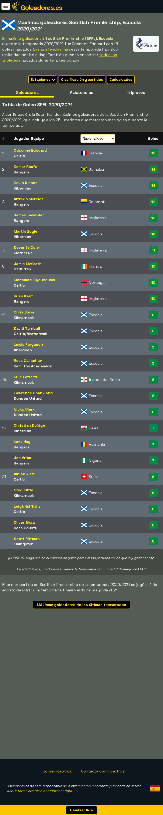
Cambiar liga (81, 810)
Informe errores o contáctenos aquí (43, 791)
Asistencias (81, 92)
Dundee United (28, 398)
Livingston (24, 544)
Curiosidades (121, 79)
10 (153, 266)
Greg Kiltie (23, 490)
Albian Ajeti (24, 473)
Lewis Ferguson (28, 344)
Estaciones (43, 79)
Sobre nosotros (57, 771)
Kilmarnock (24, 317)
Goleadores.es (41, 7)
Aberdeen (23, 350)
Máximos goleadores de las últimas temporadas (81, 604)
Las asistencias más (51, 49)
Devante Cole (26, 247)
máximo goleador (22, 38)
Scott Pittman (27, 538)
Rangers (21, 172)
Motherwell (24, 252)
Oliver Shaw (24, 522)
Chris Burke (24, 312)
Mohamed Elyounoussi (34, 279)
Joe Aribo (22, 457)
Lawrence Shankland (33, 392)
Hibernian (22, 188)
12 (153, 201)
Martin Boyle (25, 231)
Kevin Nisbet (25, 182)
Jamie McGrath (28, 263)
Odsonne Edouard (30, 150)
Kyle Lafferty (26, 376)
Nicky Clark (24, 409)
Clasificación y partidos (82, 79)
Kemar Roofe (25, 166)
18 (153, 153)
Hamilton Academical (33, 366)
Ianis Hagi (23, 441)
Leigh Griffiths (27, 506)
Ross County (25, 527)
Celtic (19, 155)
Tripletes (136, 92)
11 (153, 250)
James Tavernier (29, 215)
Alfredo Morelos (29, 199)
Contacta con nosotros (102, 771)
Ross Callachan (28, 360)
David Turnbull (27, 328)
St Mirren (22, 269)
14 (153, 169)
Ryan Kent (23, 296)
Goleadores (27, 92)
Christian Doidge (29, 425)
